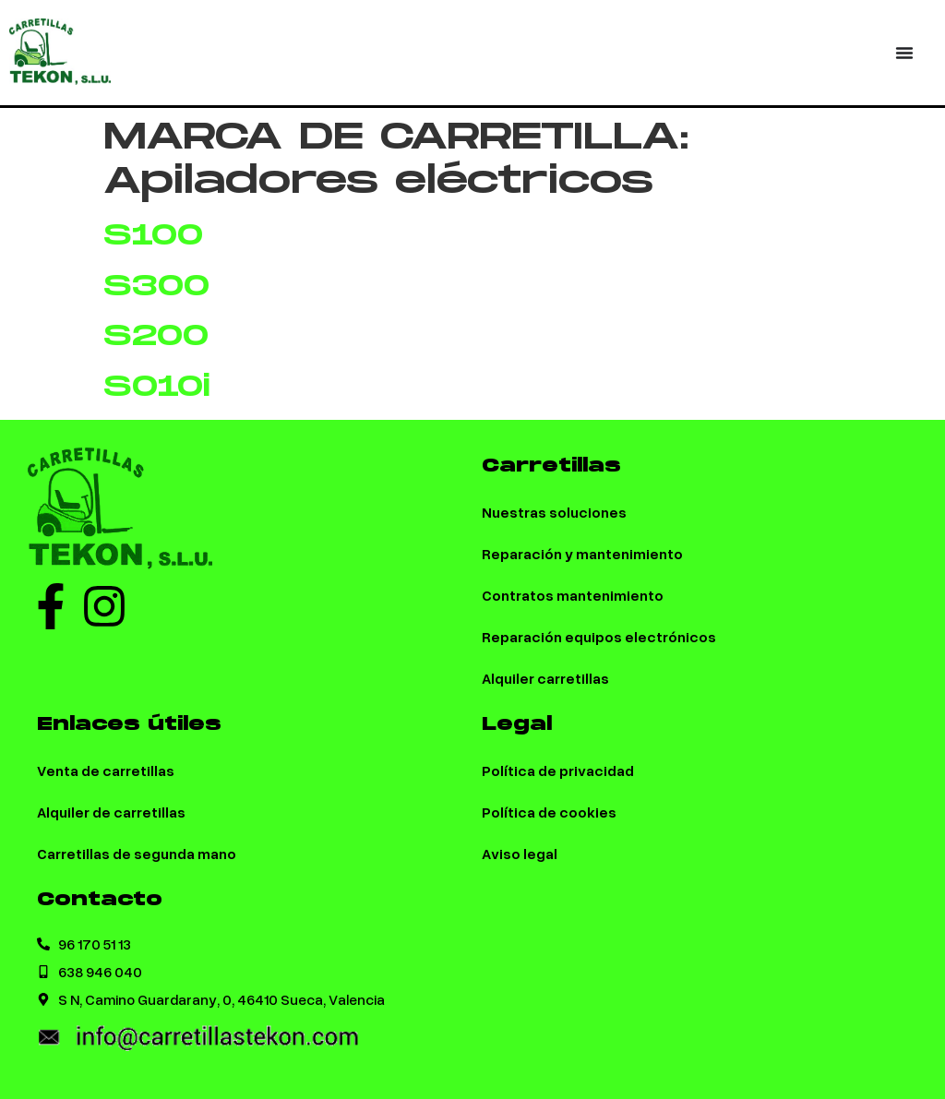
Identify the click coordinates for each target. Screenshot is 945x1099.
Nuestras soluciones (554, 511)
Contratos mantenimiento (573, 594)
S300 (156, 287)
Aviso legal (519, 853)
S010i (156, 387)
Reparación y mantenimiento (582, 553)
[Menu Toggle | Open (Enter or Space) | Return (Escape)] (904, 52)
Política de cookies (549, 811)
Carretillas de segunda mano (136, 853)
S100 (153, 236)
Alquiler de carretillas (111, 811)
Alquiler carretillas (545, 677)
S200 (156, 336)
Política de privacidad (558, 770)
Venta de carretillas (105, 770)
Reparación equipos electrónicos (599, 636)
